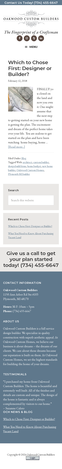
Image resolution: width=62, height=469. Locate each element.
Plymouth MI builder (19, 174)
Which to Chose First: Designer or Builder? (30, 68)
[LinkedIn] (41, 38)
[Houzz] (34, 38)
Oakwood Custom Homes (30, 170)
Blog (23, 158)
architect (27, 162)
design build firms (17, 166)
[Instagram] (27, 38)
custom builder (41, 162)
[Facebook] (19, 38)
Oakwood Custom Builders (31, 18)
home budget (34, 166)
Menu (33, 47)
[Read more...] (16, 147)
